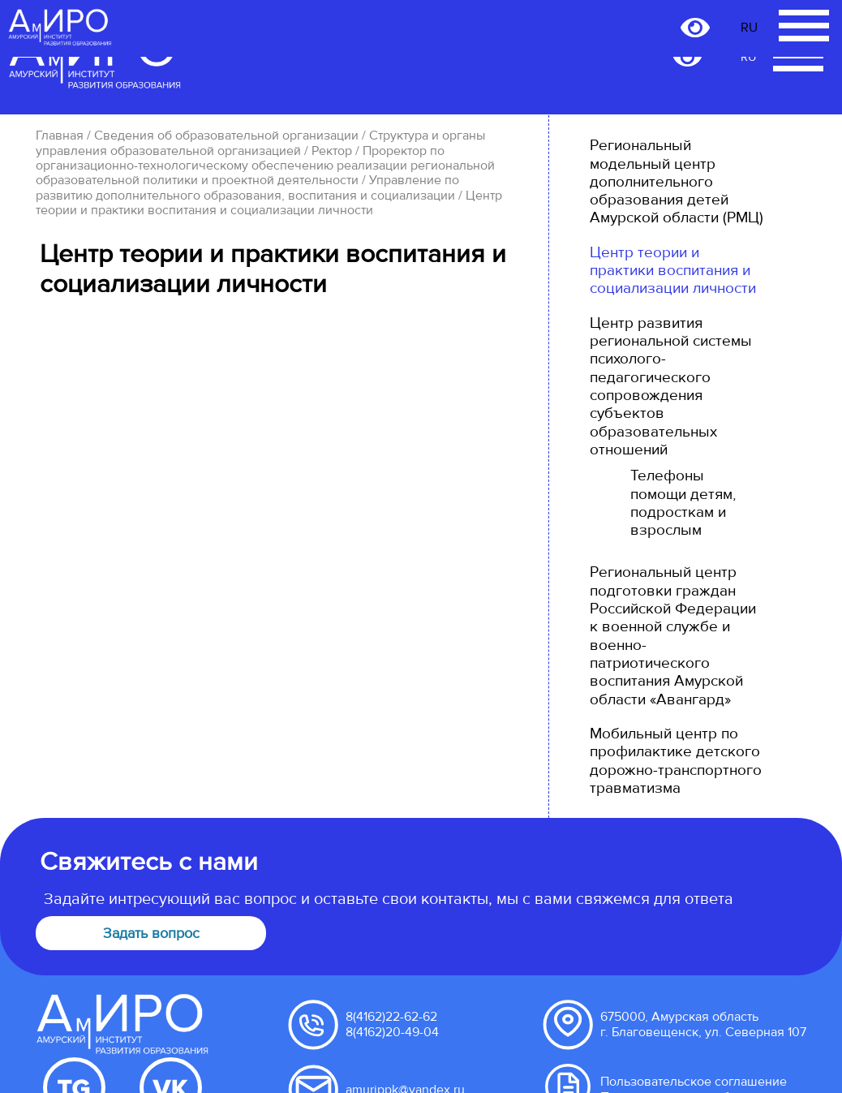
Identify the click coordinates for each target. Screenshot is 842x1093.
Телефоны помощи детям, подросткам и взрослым (683, 503)
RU (749, 57)
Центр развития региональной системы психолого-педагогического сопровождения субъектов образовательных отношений (671, 386)
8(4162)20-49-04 (392, 1032)
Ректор (331, 151)
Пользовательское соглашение (693, 1082)
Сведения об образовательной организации (226, 135)
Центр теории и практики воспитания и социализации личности (673, 271)
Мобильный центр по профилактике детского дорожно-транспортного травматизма (676, 761)
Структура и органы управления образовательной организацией (260, 142)
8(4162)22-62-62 (391, 1017)
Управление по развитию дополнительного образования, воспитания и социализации (247, 187)
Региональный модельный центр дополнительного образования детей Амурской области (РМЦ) (676, 181)
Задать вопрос (151, 933)
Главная (60, 135)
